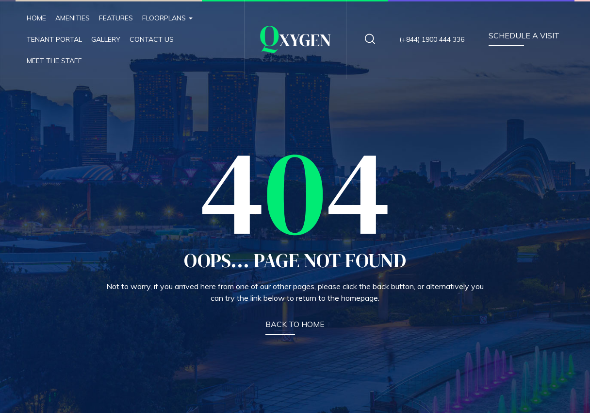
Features (116, 18)
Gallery (105, 39)
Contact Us (152, 39)
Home (36, 18)
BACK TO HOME (295, 324)
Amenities (72, 18)
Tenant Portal (54, 39)
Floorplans (167, 18)
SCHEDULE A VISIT (524, 35)
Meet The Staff (54, 60)
